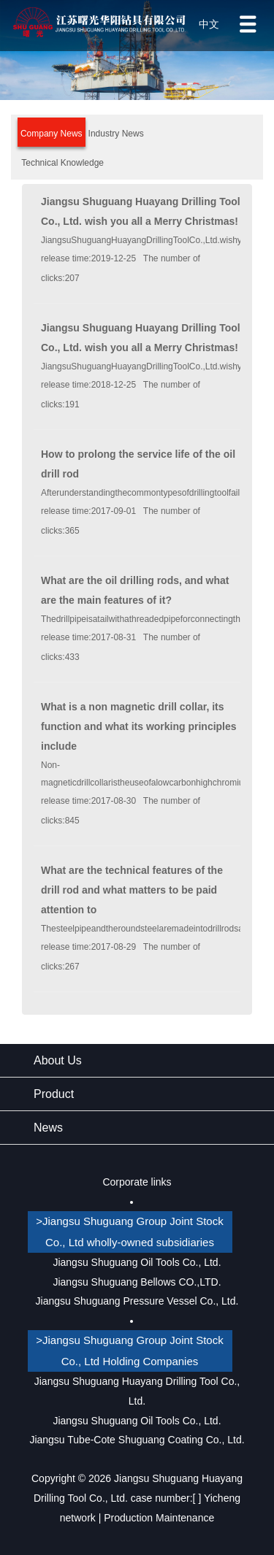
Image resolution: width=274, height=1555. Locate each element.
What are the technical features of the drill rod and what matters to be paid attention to (132, 889)
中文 (209, 24)
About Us (58, 1060)
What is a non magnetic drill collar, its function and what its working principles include (139, 726)
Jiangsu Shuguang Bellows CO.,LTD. (137, 1282)
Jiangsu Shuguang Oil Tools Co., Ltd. (137, 1262)
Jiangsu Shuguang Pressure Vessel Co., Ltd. (137, 1301)
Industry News (116, 133)
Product (54, 1094)
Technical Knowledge (62, 163)
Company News (51, 133)
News (48, 1127)
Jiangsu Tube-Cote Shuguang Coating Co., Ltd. (136, 1439)
